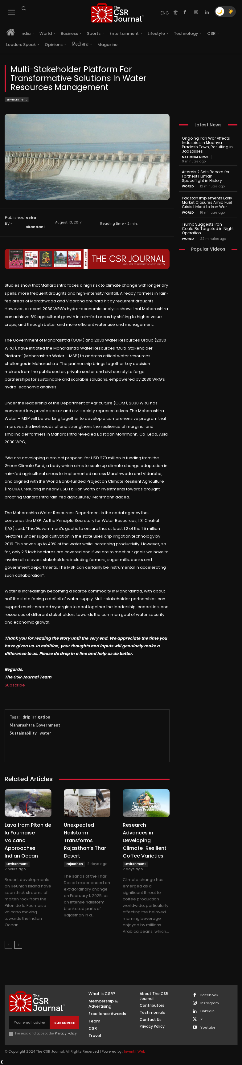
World (188, 186)
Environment (17, 99)
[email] (29, 1022)
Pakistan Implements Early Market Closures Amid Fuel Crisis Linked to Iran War (206, 202)
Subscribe (15, 685)
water (45, 733)
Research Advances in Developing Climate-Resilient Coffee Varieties (144, 840)
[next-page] (18, 945)
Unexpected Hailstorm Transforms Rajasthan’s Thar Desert (85, 840)
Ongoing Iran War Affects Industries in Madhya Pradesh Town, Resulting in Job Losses (207, 145)
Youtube (207, 1027)
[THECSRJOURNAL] (117, 13)
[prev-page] (8, 945)
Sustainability (23, 733)
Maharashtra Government (35, 725)
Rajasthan (74, 864)
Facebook (209, 995)
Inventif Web (134, 1051)
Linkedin (207, 1011)
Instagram (209, 1003)
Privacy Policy (66, 1033)
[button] (23, 8)
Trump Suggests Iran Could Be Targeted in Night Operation (207, 228)
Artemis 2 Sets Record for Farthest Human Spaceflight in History (205, 176)
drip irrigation (36, 717)
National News (195, 157)
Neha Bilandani (35, 222)
